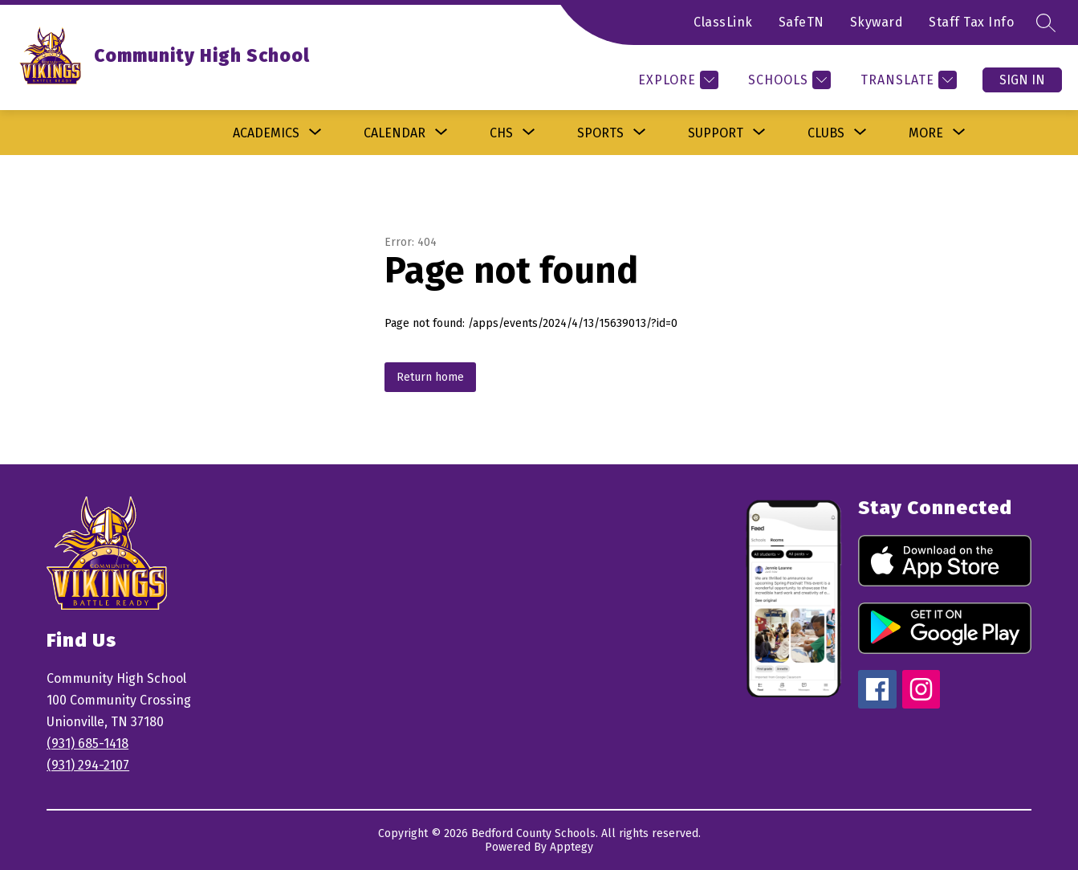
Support (715, 133)
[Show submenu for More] (926, 133)
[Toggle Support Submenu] (759, 132)
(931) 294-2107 (88, 765)
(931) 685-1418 (87, 743)
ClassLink (723, 22)
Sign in (1022, 80)
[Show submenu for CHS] (501, 133)
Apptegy (571, 847)
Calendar (394, 133)
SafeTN (801, 22)
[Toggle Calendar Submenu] (441, 132)
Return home (430, 377)
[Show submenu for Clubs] (825, 133)
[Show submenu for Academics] (266, 133)
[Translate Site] (906, 80)
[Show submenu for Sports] (600, 133)
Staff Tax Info (971, 22)
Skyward (877, 22)
